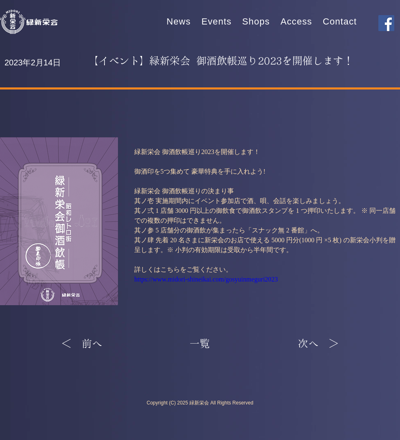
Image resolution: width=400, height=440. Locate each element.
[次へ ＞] (318, 344)
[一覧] (200, 344)
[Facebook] (386, 23)
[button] (216, 21)
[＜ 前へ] (88, 344)
